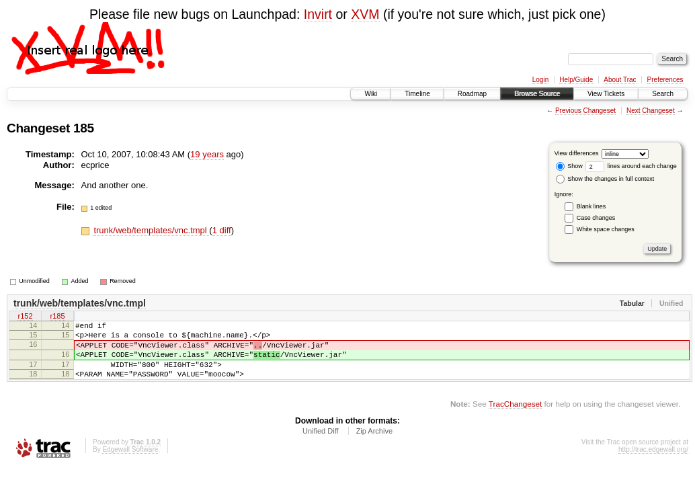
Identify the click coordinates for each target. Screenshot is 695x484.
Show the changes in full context (605, 178)
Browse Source (537, 93)
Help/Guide (576, 79)
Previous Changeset (585, 110)
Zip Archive (374, 445)
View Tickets (605, 93)
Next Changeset (650, 110)
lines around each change (631, 166)
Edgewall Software (130, 463)
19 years (207, 154)
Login (540, 79)
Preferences (665, 79)
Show (569, 166)
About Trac (620, 79)
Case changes (596, 217)
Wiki (370, 93)
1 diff (221, 230)
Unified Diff (320, 445)
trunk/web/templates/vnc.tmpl (151, 230)
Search (662, 93)
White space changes (606, 229)
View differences (577, 153)
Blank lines (591, 206)
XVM (365, 14)
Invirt (318, 14)
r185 (57, 317)
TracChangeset (515, 417)
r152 (24, 317)
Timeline (417, 93)
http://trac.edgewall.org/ (653, 463)
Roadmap (472, 93)
